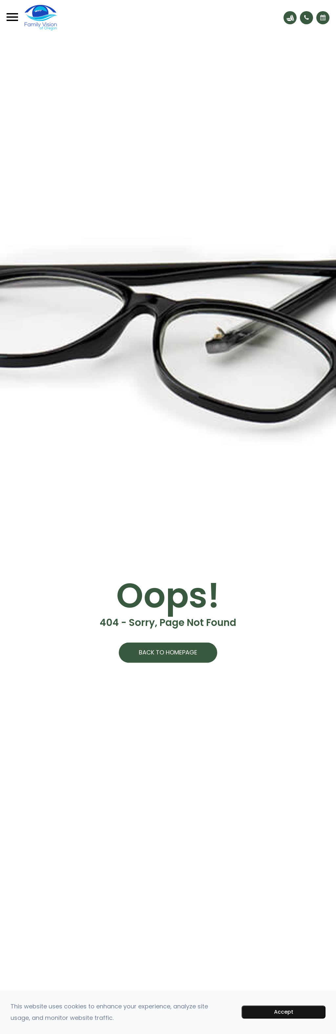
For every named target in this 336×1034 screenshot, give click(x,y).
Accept (283, 1012)
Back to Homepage (168, 653)
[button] (306, 17)
